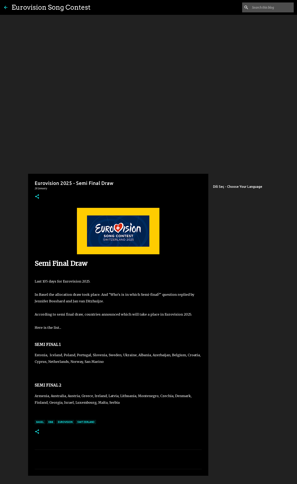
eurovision (65, 422)
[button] (37, 197)
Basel (40, 422)
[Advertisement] (148, 141)
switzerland (85, 422)
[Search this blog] (272, 7)
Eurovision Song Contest (51, 7)
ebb (50, 422)
